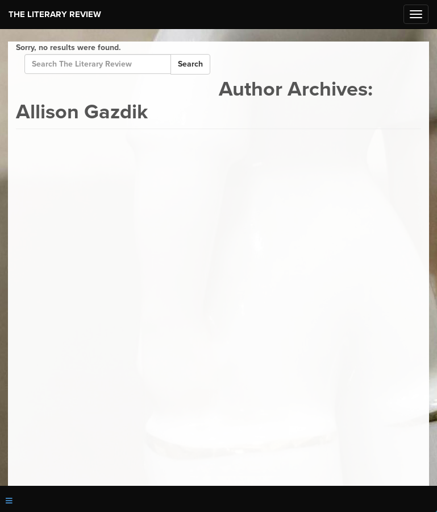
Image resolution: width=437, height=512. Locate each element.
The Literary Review (55, 14)
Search (190, 64)
